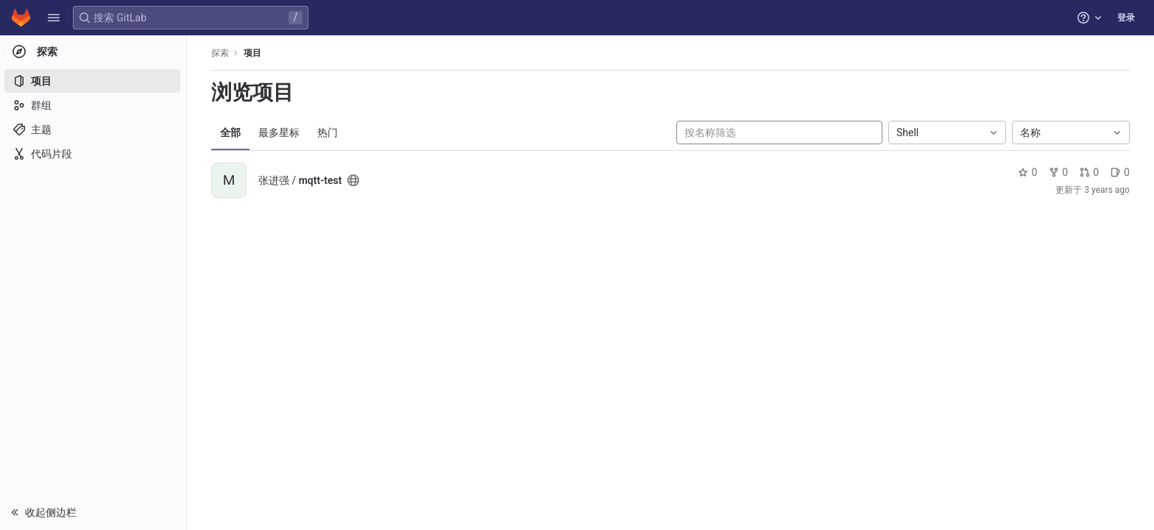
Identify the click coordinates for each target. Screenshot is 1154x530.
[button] (54, 17)
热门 (328, 132)
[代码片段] (94, 154)
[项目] (94, 81)
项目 (253, 53)
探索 (221, 53)
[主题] (94, 129)
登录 (1126, 18)
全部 (231, 132)
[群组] (94, 105)
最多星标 (279, 132)
